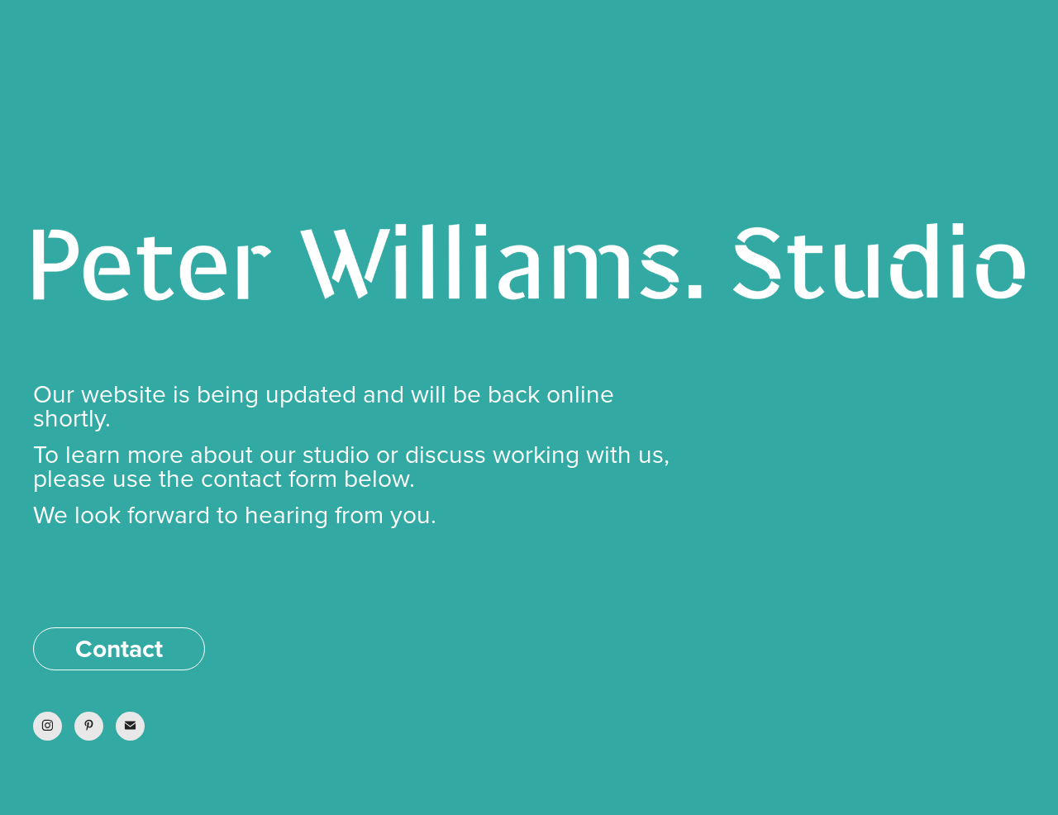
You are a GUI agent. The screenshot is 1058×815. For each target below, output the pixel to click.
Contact (119, 648)
